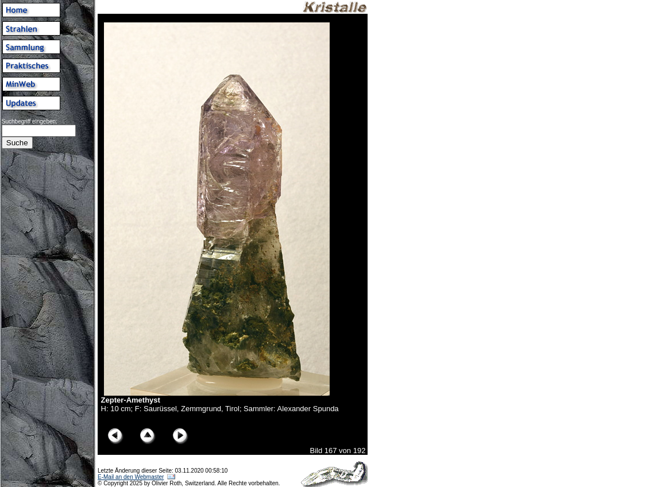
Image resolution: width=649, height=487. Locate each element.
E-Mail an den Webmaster (131, 477)
